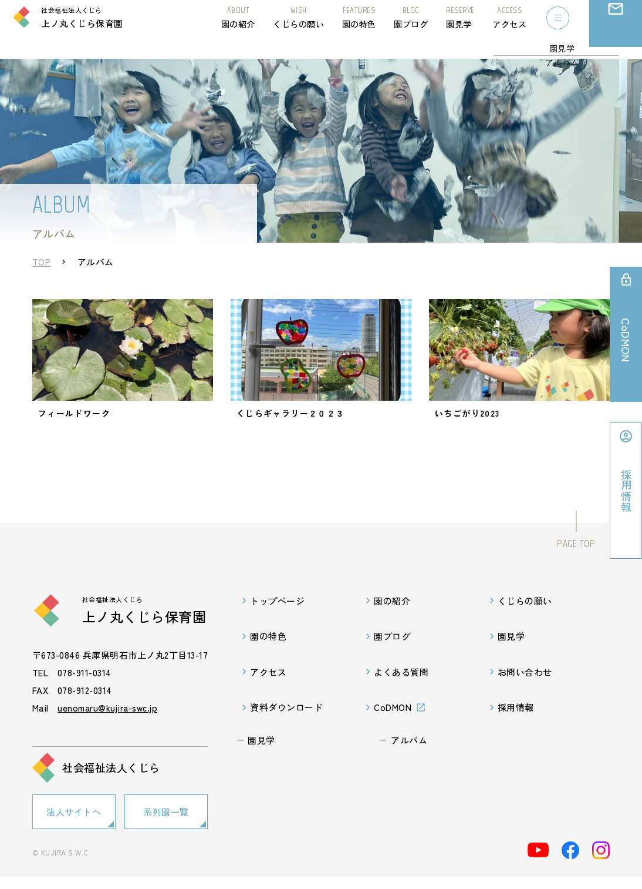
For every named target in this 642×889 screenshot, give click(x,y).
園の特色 (359, 28)
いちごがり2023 (470, 424)
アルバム (409, 756)
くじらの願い (298, 28)
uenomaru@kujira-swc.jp (107, 723)
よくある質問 (401, 688)
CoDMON (392, 723)
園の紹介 (238, 28)
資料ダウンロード (286, 723)
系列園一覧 (166, 826)
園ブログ (411, 28)
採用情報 (516, 723)
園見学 (460, 28)
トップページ (277, 616)
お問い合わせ (616, 38)
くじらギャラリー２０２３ (299, 424)
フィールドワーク (77, 424)
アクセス (509, 28)
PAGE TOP (576, 559)
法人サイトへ (73, 826)
